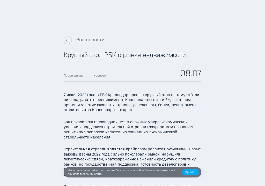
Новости (99, 76)
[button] (191, 172)
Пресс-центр (73, 76)
